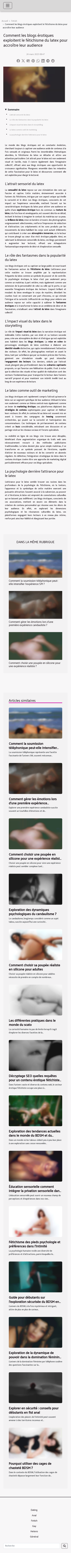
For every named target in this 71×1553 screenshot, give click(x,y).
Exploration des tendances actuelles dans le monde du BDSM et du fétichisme (34, 1135)
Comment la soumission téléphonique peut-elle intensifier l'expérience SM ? (33, 582)
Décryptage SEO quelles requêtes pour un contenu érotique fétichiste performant (34, 1080)
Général (34, 1536)
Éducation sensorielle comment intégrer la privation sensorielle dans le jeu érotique (35, 1190)
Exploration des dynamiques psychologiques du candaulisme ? (32, 911)
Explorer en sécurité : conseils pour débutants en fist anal (34, 1410)
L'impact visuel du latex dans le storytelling (26, 124)
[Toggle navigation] (7, 5)
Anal (34, 1515)
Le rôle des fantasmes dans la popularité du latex (29, 119)
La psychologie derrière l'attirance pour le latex (28, 134)
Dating (34, 1509)
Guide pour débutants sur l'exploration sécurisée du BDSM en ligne (34, 1301)
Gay (34, 1526)
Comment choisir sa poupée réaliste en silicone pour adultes (34, 967)
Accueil (5, 21)
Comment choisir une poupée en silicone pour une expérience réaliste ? (34, 664)
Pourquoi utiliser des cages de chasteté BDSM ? (30, 1465)
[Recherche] (31, 1546)
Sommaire (13, 110)
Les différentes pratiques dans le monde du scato (32, 1022)
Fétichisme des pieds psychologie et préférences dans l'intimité (34, 1244)
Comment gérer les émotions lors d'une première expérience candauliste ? (31, 623)
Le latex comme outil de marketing (23, 129)
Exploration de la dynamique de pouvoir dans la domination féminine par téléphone (35, 1357)
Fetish (14, 21)
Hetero (34, 1531)
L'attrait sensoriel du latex (20, 114)
